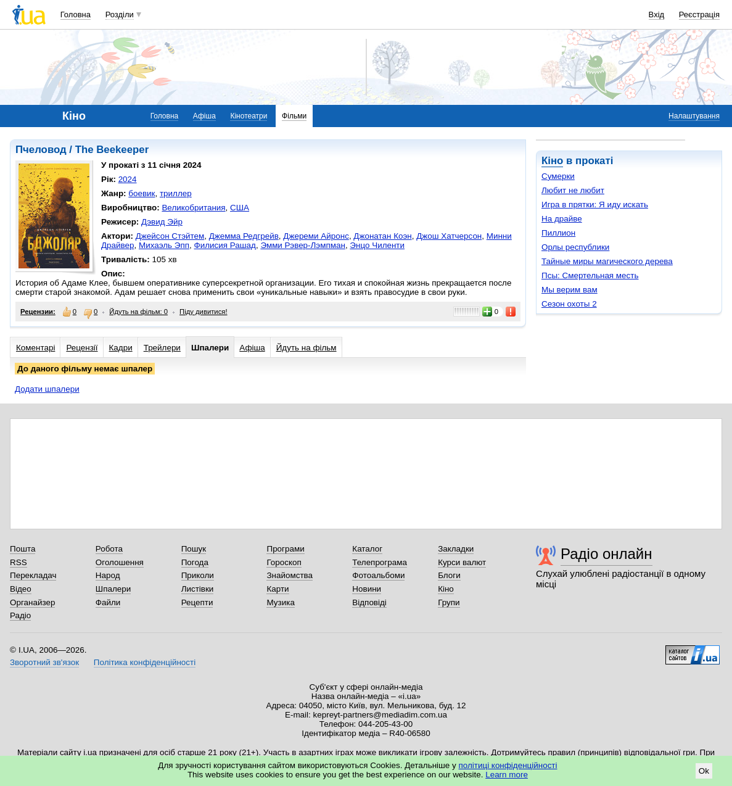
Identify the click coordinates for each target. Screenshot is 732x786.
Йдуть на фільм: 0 (138, 311)
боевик (141, 193)
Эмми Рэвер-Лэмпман (302, 245)
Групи (448, 602)
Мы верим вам (569, 289)
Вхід (657, 14)
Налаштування (694, 116)
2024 (127, 179)
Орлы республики (575, 247)
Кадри (121, 347)
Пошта (22, 548)
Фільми (294, 116)
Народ (108, 575)
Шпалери (210, 347)
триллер (176, 193)
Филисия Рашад (225, 245)
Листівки (197, 589)
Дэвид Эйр (162, 221)
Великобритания (193, 207)
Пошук (194, 548)
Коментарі (35, 347)
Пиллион (558, 233)
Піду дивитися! (203, 311)
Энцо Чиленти (377, 245)
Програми (285, 548)
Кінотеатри (248, 116)
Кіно (552, 161)
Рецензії (81, 347)
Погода (194, 562)
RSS (18, 562)
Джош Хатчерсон (449, 236)
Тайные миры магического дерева (607, 261)
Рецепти (197, 602)
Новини (366, 589)
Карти (277, 589)
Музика (280, 602)
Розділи (119, 14)
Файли (108, 602)
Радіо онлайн (606, 553)
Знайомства (289, 575)
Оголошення (120, 562)
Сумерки (558, 176)
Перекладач (33, 575)
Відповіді (369, 602)
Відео (20, 589)
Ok (704, 771)
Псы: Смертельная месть (589, 275)
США (239, 207)
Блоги (449, 575)
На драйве (561, 218)
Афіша (204, 116)
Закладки (456, 548)
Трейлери (162, 347)
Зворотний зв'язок (44, 662)
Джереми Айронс (316, 236)
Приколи (197, 575)
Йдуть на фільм (306, 347)
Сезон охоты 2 (569, 303)
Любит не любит (572, 190)
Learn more (506, 774)
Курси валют (462, 562)
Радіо (20, 615)
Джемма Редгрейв (244, 236)
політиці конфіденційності (508, 765)
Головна (75, 14)
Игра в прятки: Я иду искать (594, 204)
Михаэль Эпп (164, 245)
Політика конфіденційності (144, 662)
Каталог (367, 548)
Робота (109, 548)
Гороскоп (283, 562)
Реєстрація (699, 14)
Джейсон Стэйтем (170, 236)
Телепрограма (379, 562)
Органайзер (32, 602)
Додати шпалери (47, 389)
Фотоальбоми (378, 575)
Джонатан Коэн (382, 236)
